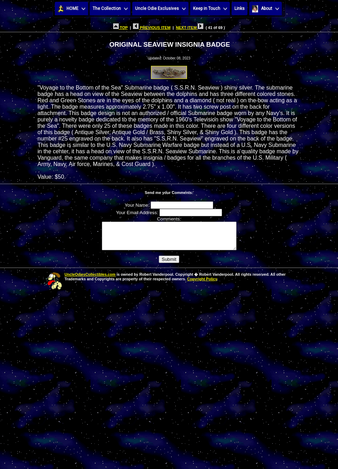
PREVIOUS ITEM (151, 27)
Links (239, 8)
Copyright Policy (202, 284)
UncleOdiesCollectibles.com (90, 280)
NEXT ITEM (189, 27)
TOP (120, 27)
